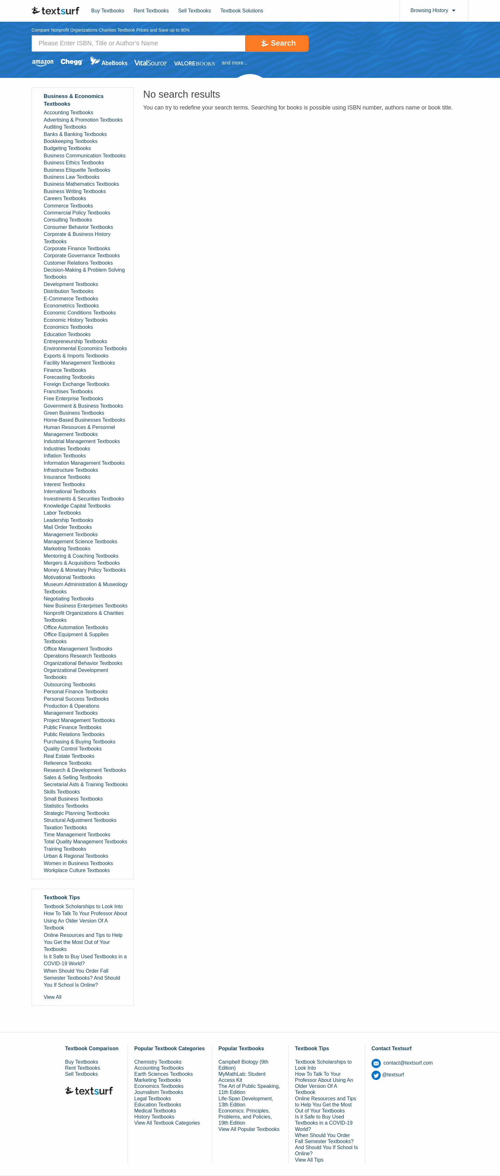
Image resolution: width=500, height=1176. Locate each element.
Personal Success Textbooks (76, 699)
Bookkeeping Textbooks (71, 141)
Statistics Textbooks (66, 806)
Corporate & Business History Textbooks (77, 237)
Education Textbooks (67, 334)
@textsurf (387, 1074)
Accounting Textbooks (68, 113)
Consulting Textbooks (68, 219)
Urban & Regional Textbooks (76, 856)
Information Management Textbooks (84, 463)
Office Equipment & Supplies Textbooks (76, 638)
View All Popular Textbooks (249, 1129)
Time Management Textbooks (77, 834)
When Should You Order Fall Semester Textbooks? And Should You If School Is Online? (82, 978)
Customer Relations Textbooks (78, 263)
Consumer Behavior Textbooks (78, 227)
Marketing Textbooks (67, 548)
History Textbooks (154, 1116)
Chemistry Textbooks (157, 1062)
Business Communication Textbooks (85, 155)
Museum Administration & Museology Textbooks (86, 588)
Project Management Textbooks (79, 720)
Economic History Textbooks (76, 320)
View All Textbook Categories (167, 1123)
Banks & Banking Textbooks (75, 134)
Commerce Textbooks (68, 205)
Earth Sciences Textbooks (163, 1074)
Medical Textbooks (155, 1110)
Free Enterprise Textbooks (73, 398)
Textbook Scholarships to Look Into (83, 906)
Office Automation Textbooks (76, 627)
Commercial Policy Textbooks (77, 212)
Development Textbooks (71, 284)
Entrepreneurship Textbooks (75, 341)
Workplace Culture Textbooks (77, 870)
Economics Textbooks (68, 327)
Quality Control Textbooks (73, 748)
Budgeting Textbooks (67, 148)
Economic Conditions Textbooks (80, 313)
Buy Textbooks (107, 10)
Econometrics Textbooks (71, 305)
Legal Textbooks (152, 1098)
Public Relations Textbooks (74, 734)
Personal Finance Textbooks (76, 691)
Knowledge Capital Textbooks (77, 506)
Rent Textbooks (151, 10)
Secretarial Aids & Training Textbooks (86, 784)
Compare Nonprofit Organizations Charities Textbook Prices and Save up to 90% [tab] (111, 30)
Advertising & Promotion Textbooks (83, 120)
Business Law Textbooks (71, 177)
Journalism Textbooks (158, 1092)
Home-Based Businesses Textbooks (84, 420)
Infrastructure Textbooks (71, 470)
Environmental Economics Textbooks (85, 348)
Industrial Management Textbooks (82, 441)
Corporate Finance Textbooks (77, 248)
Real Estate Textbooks (69, 756)
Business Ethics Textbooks (74, 162)
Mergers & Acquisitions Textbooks (82, 563)
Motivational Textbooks (69, 577)
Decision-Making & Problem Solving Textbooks (84, 273)
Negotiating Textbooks (69, 598)
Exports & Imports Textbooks (76, 355)
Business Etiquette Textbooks (77, 170)
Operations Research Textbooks (80, 656)
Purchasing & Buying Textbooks (79, 741)
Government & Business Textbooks (83, 406)
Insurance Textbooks (67, 477)
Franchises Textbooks (68, 391)
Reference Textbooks (68, 763)
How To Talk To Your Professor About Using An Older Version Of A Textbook (85, 921)
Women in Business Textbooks (78, 863)
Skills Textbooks (62, 792)
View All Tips (309, 1160)
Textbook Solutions (241, 10)
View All (53, 997)
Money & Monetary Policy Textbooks (85, 570)
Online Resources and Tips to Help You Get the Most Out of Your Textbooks (83, 942)
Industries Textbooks (67, 448)
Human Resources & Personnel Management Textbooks (79, 431)
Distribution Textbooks (68, 291)
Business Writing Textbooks (75, 191)
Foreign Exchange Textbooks (76, 384)
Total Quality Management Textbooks (85, 841)
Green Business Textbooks (74, 413)
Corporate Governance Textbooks (82, 255)
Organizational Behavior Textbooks (83, 663)
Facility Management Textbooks (79, 363)
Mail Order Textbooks (68, 527)
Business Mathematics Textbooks (81, 184)
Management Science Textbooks (80, 541)
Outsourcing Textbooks (69, 684)
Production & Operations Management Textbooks (71, 709)
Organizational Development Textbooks (76, 673)
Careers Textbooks (65, 198)
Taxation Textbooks (65, 827)
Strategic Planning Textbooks (76, 813)
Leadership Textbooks (68, 520)
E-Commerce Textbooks (71, 298)
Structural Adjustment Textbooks (80, 820)
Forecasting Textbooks (69, 377)
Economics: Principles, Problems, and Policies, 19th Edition (245, 1117)
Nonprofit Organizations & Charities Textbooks (84, 616)
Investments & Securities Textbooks (84, 498)
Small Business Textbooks (73, 799)
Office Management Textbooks (78, 649)
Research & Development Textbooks (85, 770)
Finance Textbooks (65, 370)
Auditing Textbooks (65, 127)
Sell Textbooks (194, 10)
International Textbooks (70, 491)
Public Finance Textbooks (72, 727)
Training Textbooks (65, 849)
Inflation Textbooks (65, 455)
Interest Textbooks (64, 484)
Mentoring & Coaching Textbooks (81, 556)
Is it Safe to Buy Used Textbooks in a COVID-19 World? (85, 960)
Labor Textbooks (62, 513)
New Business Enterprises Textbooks (86, 606)
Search (282, 43)
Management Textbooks (71, 534)
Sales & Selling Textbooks (73, 777)
